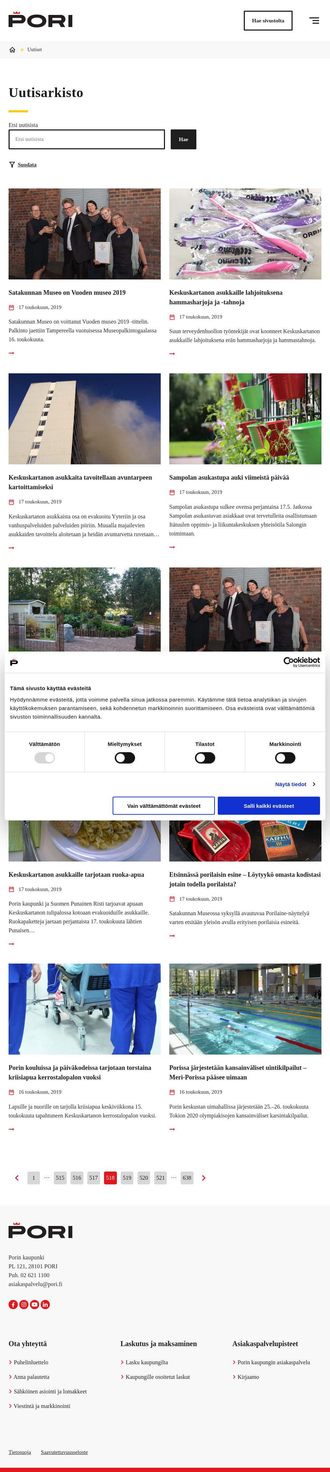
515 (60, 1178)
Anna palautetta (29, 1377)
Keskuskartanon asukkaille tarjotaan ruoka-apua (76, 874)
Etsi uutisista (23, 125)
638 (187, 1178)
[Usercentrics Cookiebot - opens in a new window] (289, 662)
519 (127, 1178)
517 (93, 1178)
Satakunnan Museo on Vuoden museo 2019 (67, 292)
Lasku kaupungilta (144, 1362)
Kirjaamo (245, 1377)
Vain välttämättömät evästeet (164, 805)
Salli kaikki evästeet (269, 805)
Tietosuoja (20, 1452)
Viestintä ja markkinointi (39, 1406)
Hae (183, 139)
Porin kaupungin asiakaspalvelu (271, 1362)
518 (110, 1178)
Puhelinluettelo (28, 1362)
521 (160, 1178)
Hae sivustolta (268, 20)
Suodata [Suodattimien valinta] (23, 164)
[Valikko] (314, 21)
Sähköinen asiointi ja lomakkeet (48, 1391)
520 (144, 1178)
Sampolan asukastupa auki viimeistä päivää (229, 477)
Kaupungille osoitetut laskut (155, 1377)
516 (77, 1178)
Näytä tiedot (290, 784)
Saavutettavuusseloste (64, 1452)
